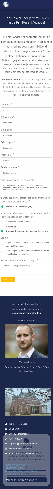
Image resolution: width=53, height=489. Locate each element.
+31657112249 (15, 438)
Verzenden (8, 279)
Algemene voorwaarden (17, 464)
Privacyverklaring (14, 467)
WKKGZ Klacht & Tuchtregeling (21, 470)
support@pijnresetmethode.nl (26, 313)
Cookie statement (14, 474)
